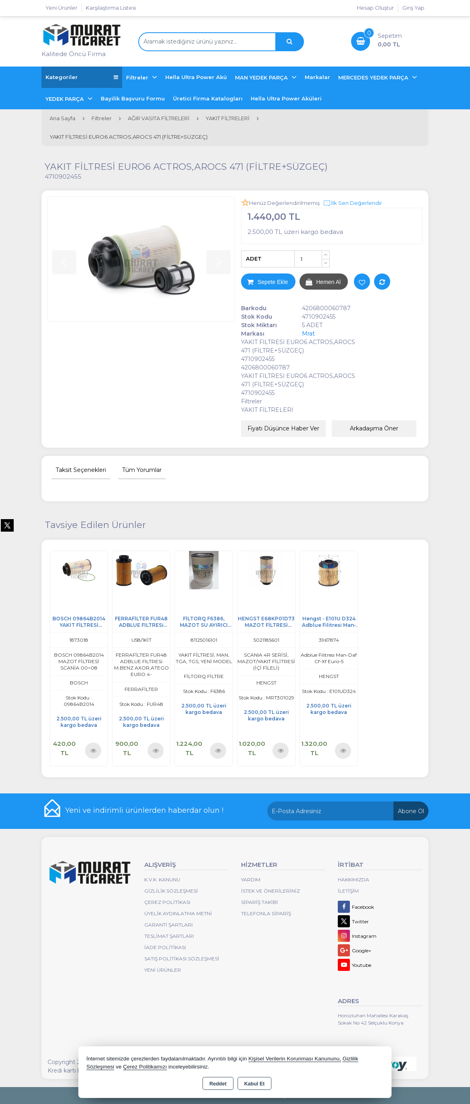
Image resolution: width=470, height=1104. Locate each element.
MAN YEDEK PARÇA (262, 77)
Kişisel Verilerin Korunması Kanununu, (294, 1059)
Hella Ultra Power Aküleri (286, 98)
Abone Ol (411, 811)
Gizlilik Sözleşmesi (171, 891)
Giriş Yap (413, 7)
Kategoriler (82, 77)
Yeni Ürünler (162, 970)
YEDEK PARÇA (65, 99)
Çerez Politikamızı (145, 1067)
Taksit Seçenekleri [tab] (81, 470)
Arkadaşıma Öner (374, 428)
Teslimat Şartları (169, 936)
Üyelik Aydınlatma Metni (178, 913)
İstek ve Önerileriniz (270, 891)
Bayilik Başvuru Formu (133, 98)
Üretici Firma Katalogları (208, 98)
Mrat (308, 333)
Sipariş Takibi (259, 902)
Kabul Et (254, 1084)
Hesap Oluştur (375, 7)
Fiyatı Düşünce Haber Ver (283, 428)
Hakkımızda (353, 880)
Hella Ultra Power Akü (196, 77)
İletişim (348, 891)
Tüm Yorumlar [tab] (142, 470)
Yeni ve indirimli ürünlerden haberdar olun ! (144, 810)
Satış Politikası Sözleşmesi (181, 959)
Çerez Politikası (167, 902)
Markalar (317, 77)
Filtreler (138, 77)
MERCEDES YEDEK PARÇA (374, 77)
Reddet (217, 1084)
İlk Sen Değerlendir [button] (352, 203)
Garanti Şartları (168, 925)
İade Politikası (165, 947)
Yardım (250, 880)
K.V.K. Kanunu (162, 880)
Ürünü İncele (93, 751)
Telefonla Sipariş (266, 913)
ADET (254, 258)
